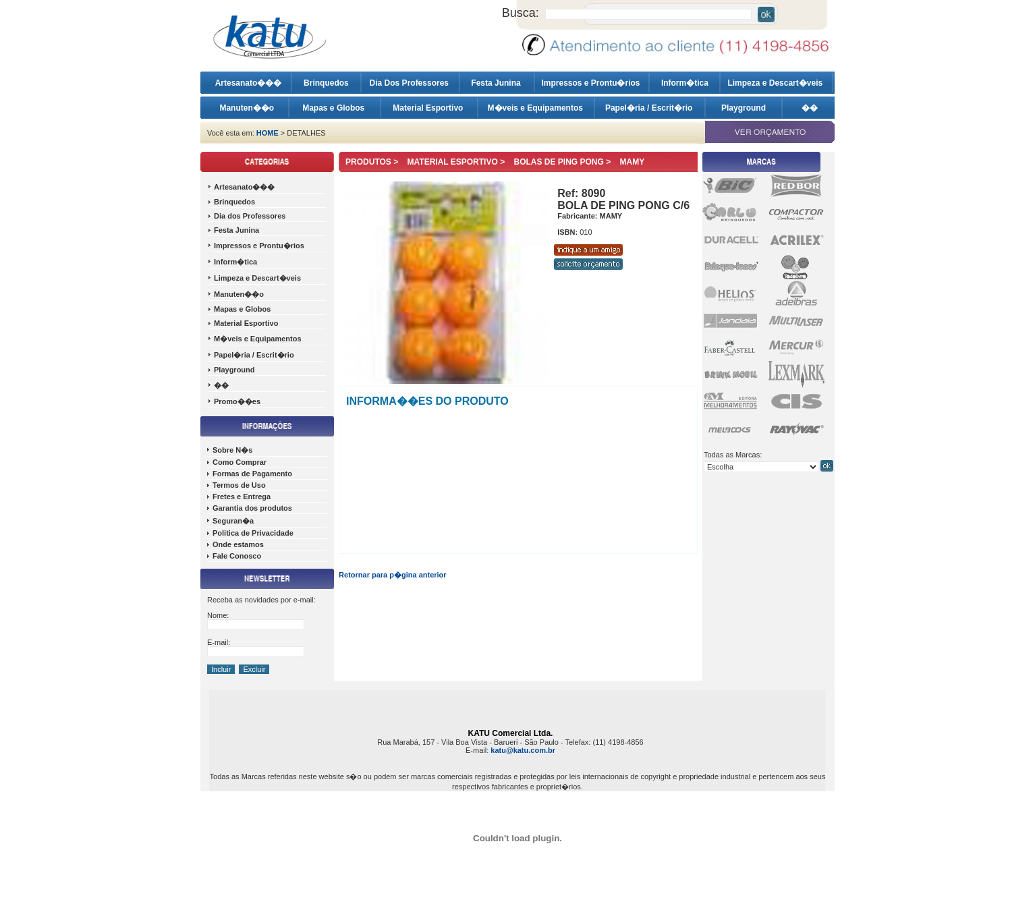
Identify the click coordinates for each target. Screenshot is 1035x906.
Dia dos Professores (249, 216)
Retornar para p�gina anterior (393, 575)
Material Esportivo (429, 108)
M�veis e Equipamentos (537, 108)
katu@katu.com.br (523, 750)
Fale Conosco (237, 556)
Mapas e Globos (334, 108)
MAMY (632, 162)
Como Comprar (240, 462)
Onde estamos (238, 544)
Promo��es (237, 401)
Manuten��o (246, 108)
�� (810, 108)
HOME (267, 133)
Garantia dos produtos (252, 508)
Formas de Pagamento (252, 474)
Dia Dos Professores (410, 83)
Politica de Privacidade (253, 533)
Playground (743, 108)
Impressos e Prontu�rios (591, 83)
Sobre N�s (232, 450)
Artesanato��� (248, 83)
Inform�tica (684, 83)
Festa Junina (497, 83)
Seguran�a (233, 521)
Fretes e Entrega (242, 496)
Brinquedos (326, 83)
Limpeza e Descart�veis (775, 83)
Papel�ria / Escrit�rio (650, 108)
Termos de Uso (239, 485)
